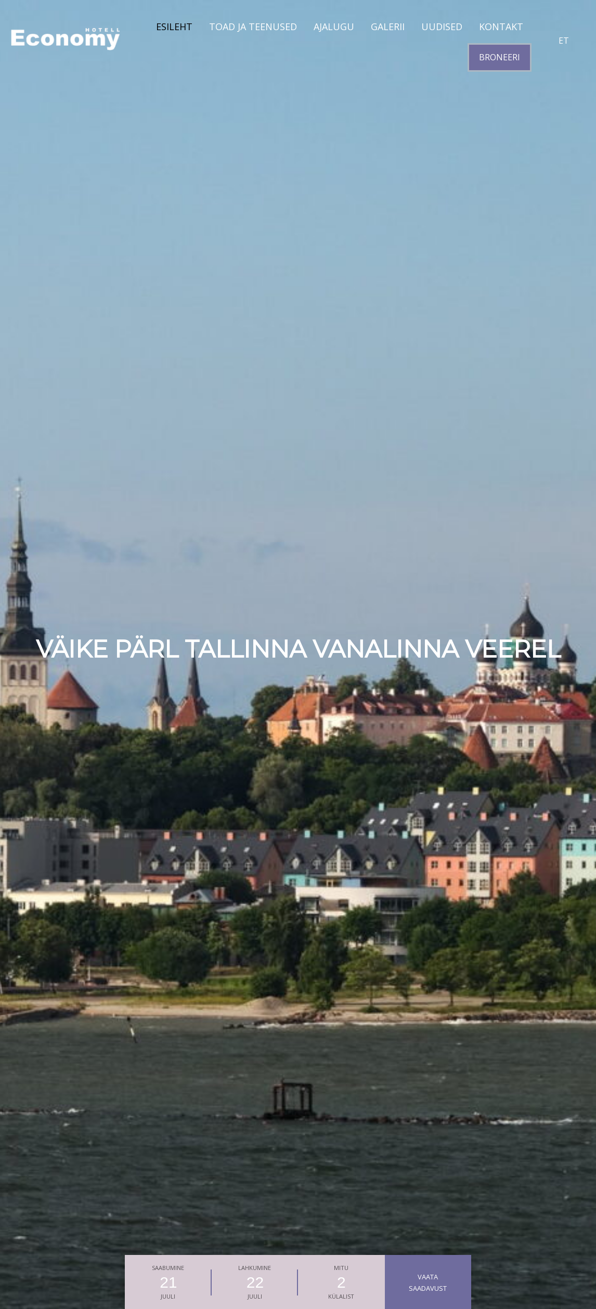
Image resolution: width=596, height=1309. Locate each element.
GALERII (388, 26)
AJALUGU (334, 26)
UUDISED (441, 26)
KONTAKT (501, 26)
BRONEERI (499, 57)
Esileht (174, 26)
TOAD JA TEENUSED (253, 26)
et (564, 40)
